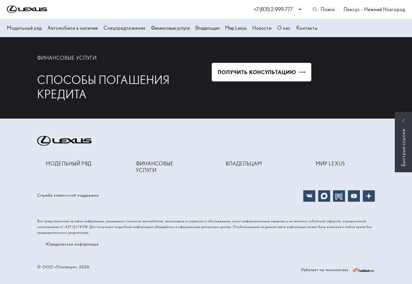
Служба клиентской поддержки (68, 195)
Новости (262, 28)
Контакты (307, 28)
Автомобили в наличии (72, 28)
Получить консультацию (257, 72)
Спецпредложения (124, 28)
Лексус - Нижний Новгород (374, 9)
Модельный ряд (24, 28)
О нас (284, 28)
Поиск (323, 9)
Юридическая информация (72, 244)
